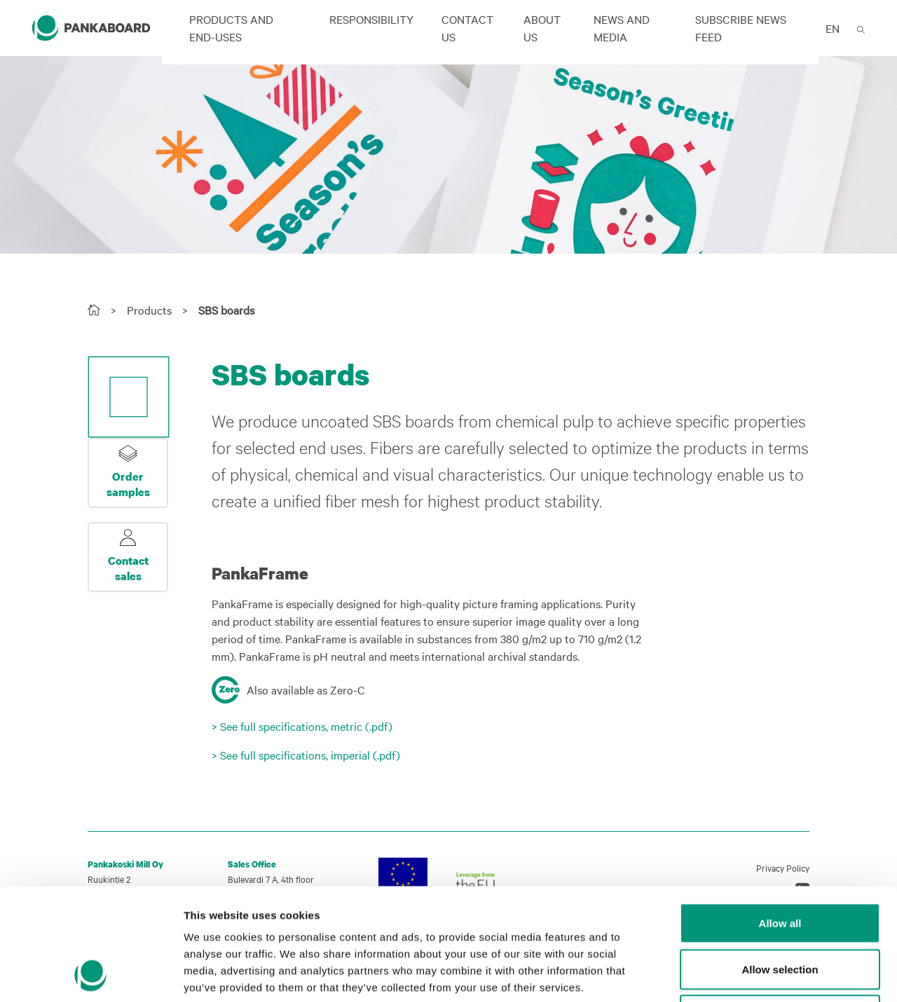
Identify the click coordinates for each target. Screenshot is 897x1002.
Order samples (128, 484)
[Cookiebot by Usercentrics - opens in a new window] (90, 974)
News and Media (622, 27)
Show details (735, 975)
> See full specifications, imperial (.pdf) (306, 754)
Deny (780, 910)
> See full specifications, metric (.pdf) (302, 726)
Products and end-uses (231, 27)
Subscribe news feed (740, 27)
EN (833, 28)
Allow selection (779, 864)
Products (149, 309)
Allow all (780, 818)
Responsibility (371, 19)
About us (542, 27)
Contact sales (128, 568)
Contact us (467, 27)
